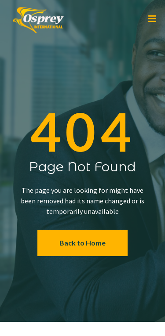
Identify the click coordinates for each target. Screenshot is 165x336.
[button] (82, 243)
